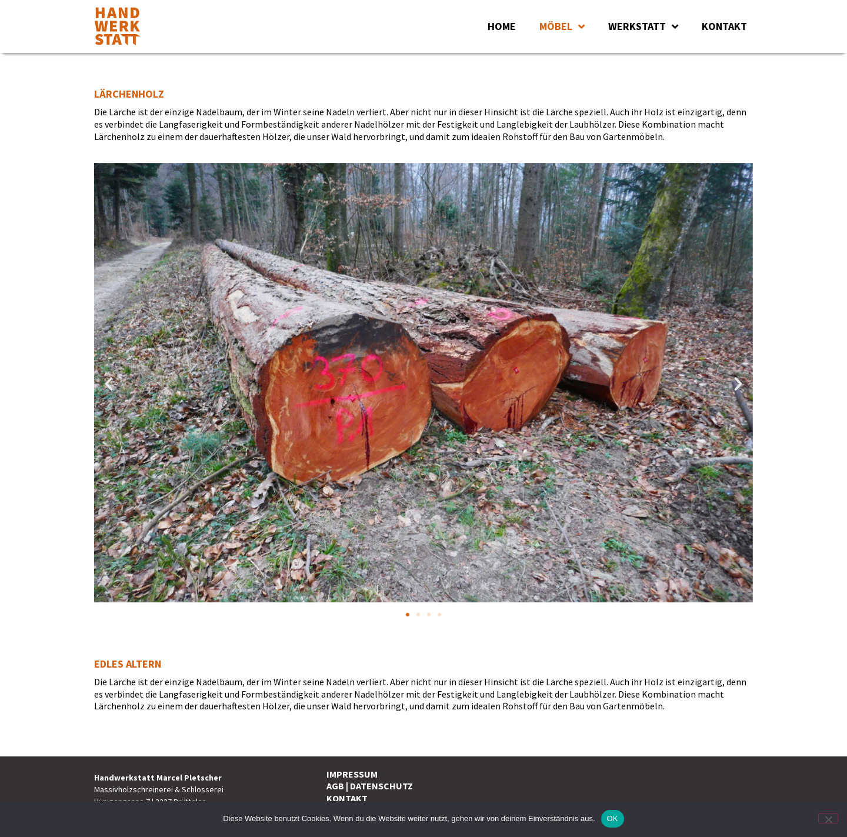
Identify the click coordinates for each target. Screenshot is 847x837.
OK (612, 818)
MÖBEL (562, 26)
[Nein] (828, 818)
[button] (109, 384)
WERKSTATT (643, 26)
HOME (502, 26)
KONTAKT (724, 26)
